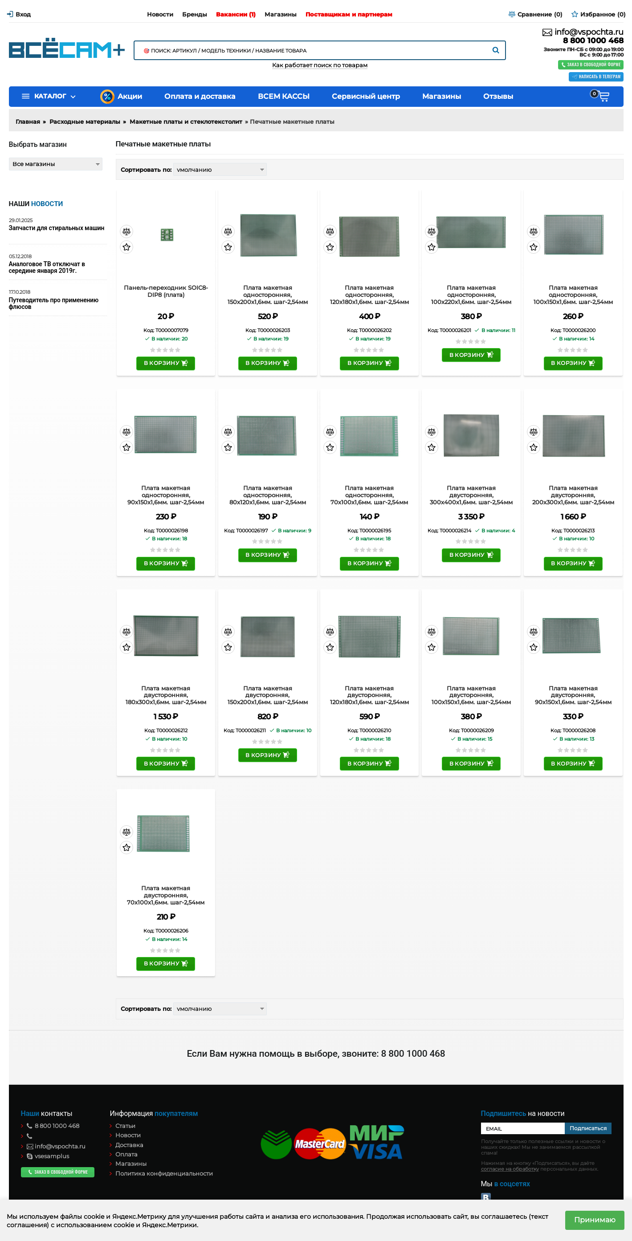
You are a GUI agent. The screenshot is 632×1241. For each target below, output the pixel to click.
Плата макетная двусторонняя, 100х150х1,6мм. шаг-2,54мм (471, 695)
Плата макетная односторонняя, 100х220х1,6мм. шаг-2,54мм (471, 294)
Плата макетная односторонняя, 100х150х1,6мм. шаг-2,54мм (573, 294)
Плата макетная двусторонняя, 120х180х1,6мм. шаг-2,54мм (369, 695)
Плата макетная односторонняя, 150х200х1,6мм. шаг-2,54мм (268, 294)
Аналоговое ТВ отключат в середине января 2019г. (47, 267)
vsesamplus (48, 1156)
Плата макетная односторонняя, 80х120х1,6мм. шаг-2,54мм (267, 495)
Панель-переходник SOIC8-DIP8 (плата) (166, 291)
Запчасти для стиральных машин (57, 228)
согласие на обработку (510, 1169)
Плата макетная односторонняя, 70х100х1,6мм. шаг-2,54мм (369, 495)
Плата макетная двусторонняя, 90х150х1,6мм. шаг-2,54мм (573, 695)
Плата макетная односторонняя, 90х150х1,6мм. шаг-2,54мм (165, 495)
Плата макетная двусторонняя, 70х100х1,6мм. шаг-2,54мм (165, 895)
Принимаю (595, 1220)
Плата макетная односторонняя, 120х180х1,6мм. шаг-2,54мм (369, 294)
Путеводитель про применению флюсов (53, 303)
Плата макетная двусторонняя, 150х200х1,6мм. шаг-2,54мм (268, 695)
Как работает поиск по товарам (319, 65)
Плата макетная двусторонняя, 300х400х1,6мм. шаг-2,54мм (471, 495)
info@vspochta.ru (582, 32)
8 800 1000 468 (593, 41)
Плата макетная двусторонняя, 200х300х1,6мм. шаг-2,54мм (573, 495)
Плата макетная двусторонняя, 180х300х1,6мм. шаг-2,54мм (166, 695)
